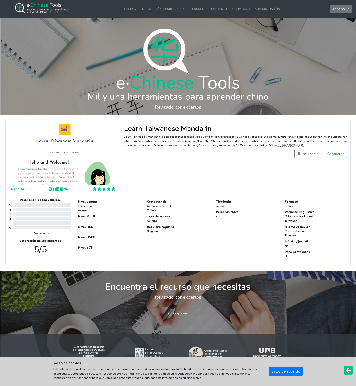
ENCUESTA (200, 9)
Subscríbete (178, 314)
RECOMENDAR (241, 9)
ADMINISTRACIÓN (267, 9)
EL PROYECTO (134, 9)
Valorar (335, 153)
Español (340, 9)
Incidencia (307, 153)
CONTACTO (219, 9)
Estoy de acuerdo (285, 371)
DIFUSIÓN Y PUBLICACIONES (168, 9)
